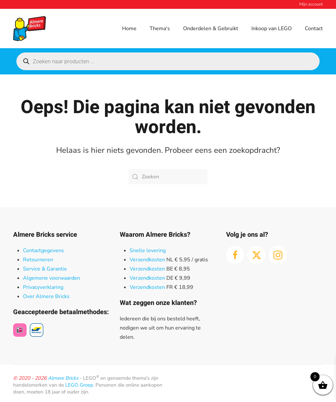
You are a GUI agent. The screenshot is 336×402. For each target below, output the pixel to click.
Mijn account (311, 4)
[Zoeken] (168, 176)
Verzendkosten (147, 259)
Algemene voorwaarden (51, 278)
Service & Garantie (45, 268)
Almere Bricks (63, 378)
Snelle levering (148, 250)
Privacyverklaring (43, 287)
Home (129, 28)
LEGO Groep (79, 385)
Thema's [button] (160, 28)
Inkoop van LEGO (271, 28)
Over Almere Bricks (46, 296)
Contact (314, 28)
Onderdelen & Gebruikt (210, 28)
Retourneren (38, 259)
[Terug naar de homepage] (29, 28)
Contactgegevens (43, 250)
